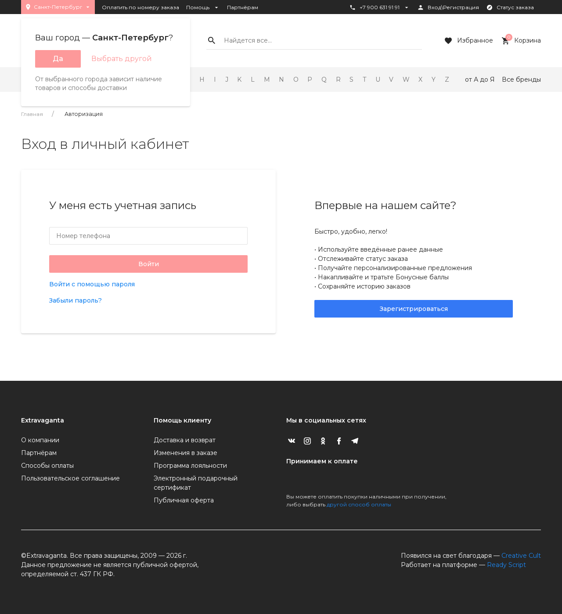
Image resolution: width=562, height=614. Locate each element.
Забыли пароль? (75, 300)
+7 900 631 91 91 (379, 7)
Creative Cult (521, 556)
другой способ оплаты (359, 504)
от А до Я (480, 79)
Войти (148, 264)
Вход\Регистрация (448, 7)
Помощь (203, 7)
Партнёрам (242, 7)
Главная (32, 114)
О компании (40, 440)
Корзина (520, 41)
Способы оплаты (47, 466)
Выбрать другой (121, 58)
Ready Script (506, 565)
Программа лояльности (190, 466)
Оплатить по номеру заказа (140, 7)
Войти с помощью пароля (92, 284)
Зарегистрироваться (414, 309)
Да (58, 58)
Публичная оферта (184, 500)
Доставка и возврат (185, 440)
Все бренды (521, 79)
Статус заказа (510, 7)
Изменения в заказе (185, 453)
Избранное (468, 41)
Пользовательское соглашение (70, 478)
